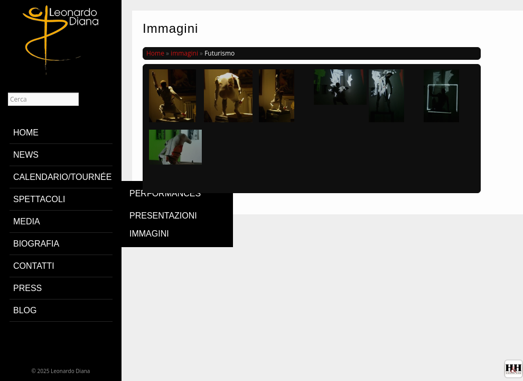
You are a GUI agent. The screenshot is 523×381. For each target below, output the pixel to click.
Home (155, 53)
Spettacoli (39, 199)
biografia (36, 243)
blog (24, 310)
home (26, 132)
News (26, 154)
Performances (165, 193)
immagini (149, 233)
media (26, 221)
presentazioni (163, 215)
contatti (33, 265)
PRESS (27, 288)
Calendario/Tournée (62, 177)
